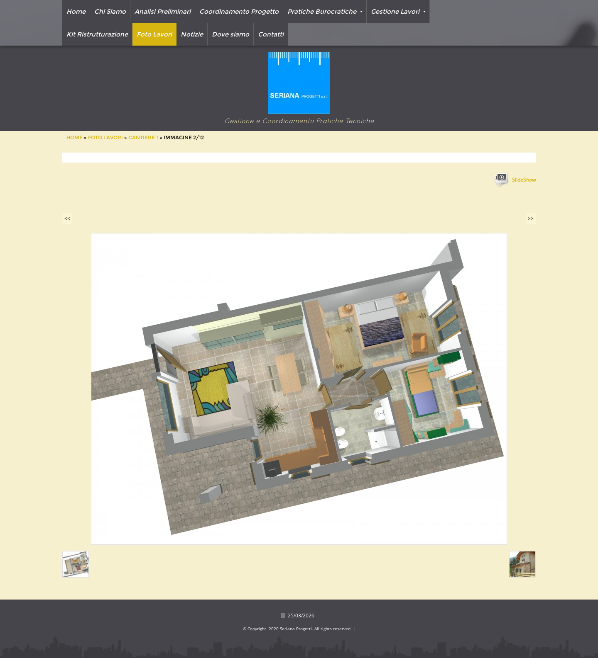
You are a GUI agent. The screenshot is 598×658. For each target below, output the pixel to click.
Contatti (271, 34)
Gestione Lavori (398, 11)
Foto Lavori (154, 34)
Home (76, 11)
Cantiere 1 (143, 137)
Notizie (192, 34)
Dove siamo (230, 34)
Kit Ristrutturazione (97, 34)
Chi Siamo (110, 11)
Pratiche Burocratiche (325, 11)
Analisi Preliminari (163, 11)
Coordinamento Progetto (239, 11)
